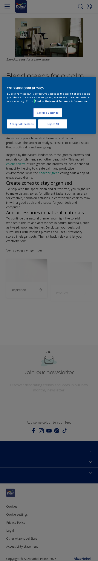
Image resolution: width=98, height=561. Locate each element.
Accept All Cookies (22, 124)
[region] (48, 105)
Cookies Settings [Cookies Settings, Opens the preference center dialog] (48, 112)
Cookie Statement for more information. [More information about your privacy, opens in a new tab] (61, 101)
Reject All (53, 124)
